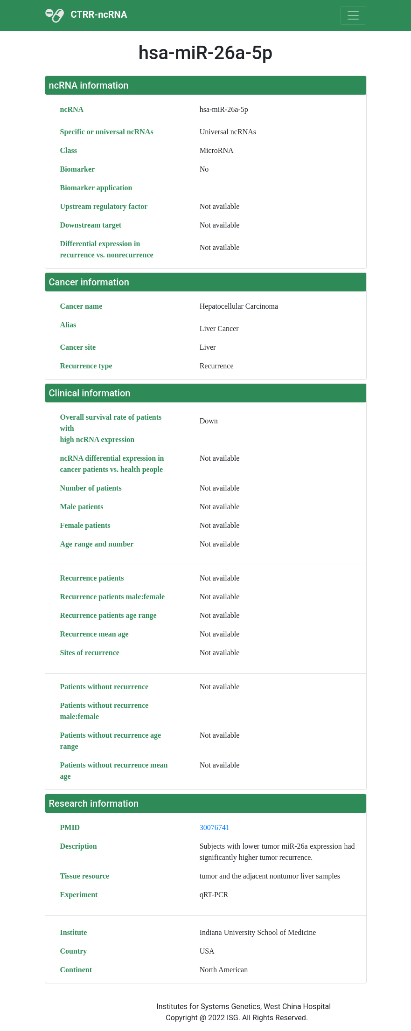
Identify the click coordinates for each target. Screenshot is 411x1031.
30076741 (215, 827)
